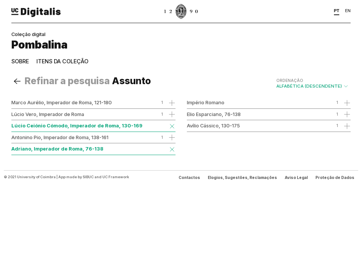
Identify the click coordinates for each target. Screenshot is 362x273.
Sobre (20, 61)
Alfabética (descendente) (312, 83)
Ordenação (289, 80)
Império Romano (205, 102)
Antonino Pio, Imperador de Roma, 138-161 (59, 137)
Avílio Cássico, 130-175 (213, 125)
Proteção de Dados (334, 177)
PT (337, 10)
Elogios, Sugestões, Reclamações (242, 177)
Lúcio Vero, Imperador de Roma (47, 114)
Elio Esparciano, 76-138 (214, 114)
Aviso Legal (296, 177)
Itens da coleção (62, 61)
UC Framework (115, 177)
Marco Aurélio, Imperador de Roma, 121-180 (61, 102)
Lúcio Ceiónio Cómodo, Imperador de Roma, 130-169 (77, 125)
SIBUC (88, 177)
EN (348, 10)
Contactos (189, 177)
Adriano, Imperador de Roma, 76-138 (57, 149)
